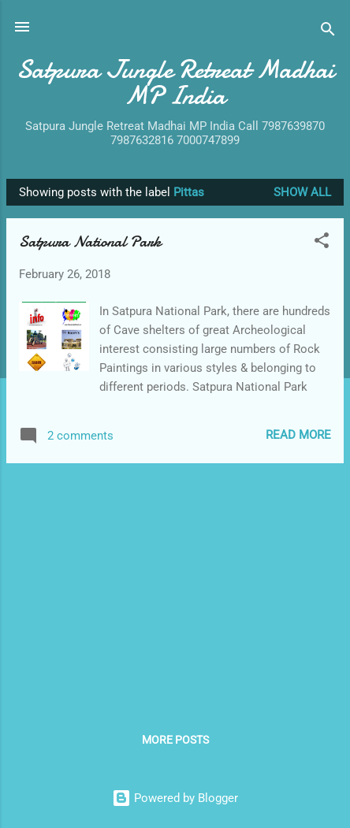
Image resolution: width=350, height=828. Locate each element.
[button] (321, 243)
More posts (175, 739)
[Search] (327, 32)
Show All (302, 192)
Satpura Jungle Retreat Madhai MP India (175, 82)
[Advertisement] (175, 586)
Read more (298, 435)
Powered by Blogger (175, 798)
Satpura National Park (90, 241)
